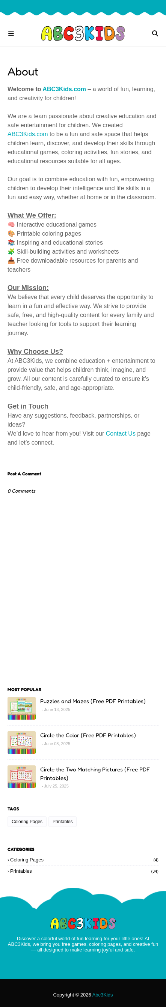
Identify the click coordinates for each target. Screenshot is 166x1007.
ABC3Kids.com (64, 89)
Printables (62, 821)
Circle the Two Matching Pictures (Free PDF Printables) (95, 774)
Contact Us (121, 433)
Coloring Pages (27, 821)
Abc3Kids (102, 995)
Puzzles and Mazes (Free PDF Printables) (93, 701)
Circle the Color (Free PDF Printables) (88, 735)
